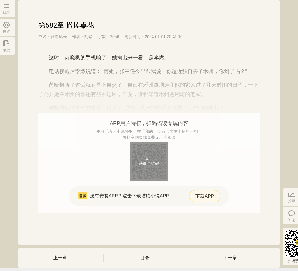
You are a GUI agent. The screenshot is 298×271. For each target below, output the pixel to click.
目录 (145, 257)
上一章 (60, 257)
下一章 (230, 257)
